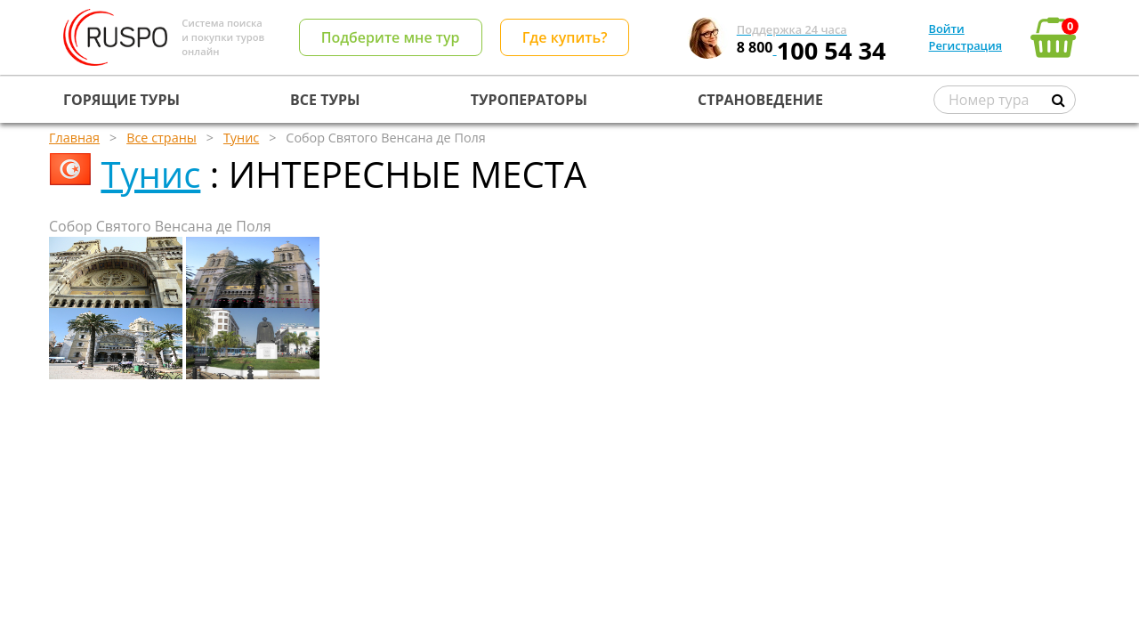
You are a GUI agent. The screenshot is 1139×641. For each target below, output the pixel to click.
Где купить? (565, 37)
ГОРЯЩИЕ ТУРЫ (121, 100)
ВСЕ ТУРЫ (324, 100)
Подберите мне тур (390, 37)
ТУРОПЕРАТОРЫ (529, 100)
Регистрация (965, 45)
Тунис (150, 174)
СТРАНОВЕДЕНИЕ (760, 100)
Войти (947, 28)
